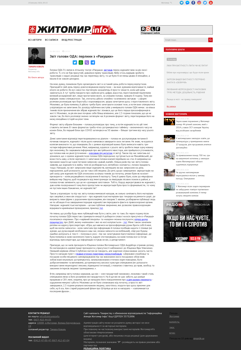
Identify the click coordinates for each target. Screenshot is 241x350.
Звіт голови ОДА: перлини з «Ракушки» (81, 56)
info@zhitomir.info (49, 316)
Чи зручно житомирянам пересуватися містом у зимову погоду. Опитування (190, 175)
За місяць (172, 59)
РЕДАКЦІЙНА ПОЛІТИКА (97, 348)
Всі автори (34, 39)
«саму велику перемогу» (139, 279)
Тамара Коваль (58, 329)
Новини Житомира (176, 114)
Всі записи (51, 39)
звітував (108, 69)
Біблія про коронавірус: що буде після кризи (188, 72)
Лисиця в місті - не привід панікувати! (184, 99)
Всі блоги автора (36, 77)
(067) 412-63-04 (60, 340)
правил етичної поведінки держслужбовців (99, 253)
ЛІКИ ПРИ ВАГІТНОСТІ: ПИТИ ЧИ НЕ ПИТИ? (187, 65)
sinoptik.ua (198, 338)
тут (101, 208)
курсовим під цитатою (101, 153)
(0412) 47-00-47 (42, 340)
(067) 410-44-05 (42, 319)
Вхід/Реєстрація (72, 39)
